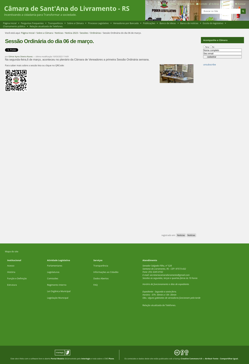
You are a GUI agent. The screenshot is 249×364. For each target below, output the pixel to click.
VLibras (215, 3)
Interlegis (85, 358)
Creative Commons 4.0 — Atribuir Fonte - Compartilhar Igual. (209, 358)
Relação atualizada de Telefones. (46, 26)
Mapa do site (11, 251)
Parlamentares (54, 265)
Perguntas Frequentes (32, 23)
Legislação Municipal (57, 297)
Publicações (149, 23)
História (11, 272)
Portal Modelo (57, 358)
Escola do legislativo (213, 23)
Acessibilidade (187, 3)
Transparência (55, 23)
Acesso (10, 265)
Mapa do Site (169, 3)
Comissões (52, 278)
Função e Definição (17, 278)
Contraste (228, 3)
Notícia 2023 (71, 32)
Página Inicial (10, 23)
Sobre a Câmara (75, 23)
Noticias (181, 235)
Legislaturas (53, 272)
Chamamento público (14, 26)
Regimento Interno (56, 284)
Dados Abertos (101, 278)
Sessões (84, 32)
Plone (111, 358)
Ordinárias (95, 32)
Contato (203, 3)
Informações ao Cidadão (105, 272)
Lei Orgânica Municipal (58, 291)
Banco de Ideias (168, 23)
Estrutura (12, 284)
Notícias (59, 32)
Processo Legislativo (98, 23)
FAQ (95, 284)
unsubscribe (209, 64)
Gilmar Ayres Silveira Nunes (20, 56)
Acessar (242, 3)
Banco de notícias (189, 23)
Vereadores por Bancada (126, 23)
